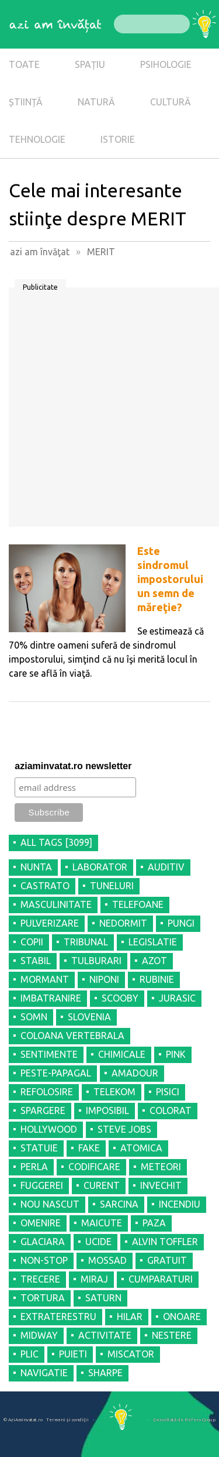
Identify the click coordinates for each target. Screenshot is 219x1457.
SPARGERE (42, 1110)
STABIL (35, 960)
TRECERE (40, 1279)
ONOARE (182, 1316)
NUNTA (36, 867)
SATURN (103, 1298)
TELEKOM (114, 1091)
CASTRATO (44, 885)
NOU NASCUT (49, 1204)
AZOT (154, 960)
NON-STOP (44, 1260)
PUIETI (73, 1354)
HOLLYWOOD (48, 1129)
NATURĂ (96, 102)
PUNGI (181, 923)
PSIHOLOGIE (166, 64)
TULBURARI (96, 960)
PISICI (167, 1091)
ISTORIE (117, 139)
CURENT (102, 1185)
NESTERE (172, 1335)
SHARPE (105, 1372)
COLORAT (171, 1110)
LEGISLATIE (152, 942)
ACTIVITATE (104, 1335)
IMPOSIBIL (107, 1110)
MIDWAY (39, 1335)
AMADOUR (135, 1073)
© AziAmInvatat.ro (23, 1419)
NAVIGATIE (44, 1372)
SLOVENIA (89, 1017)
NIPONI (104, 979)
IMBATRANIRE (50, 998)
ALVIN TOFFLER (165, 1241)
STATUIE (39, 1148)
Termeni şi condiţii (67, 1419)
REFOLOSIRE (46, 1091)
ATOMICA (141, 1148)
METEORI (161, 1166)
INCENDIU (179, 1204)
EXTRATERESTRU (58, 1316)
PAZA (154, 1223)
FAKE (89, 1148)
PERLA (34, 1166)
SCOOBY (120, 998)
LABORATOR (99, 867)
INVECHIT (161, 1185)
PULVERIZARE (49, 923)
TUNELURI (112, 885)
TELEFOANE (138, 904)
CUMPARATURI (160, 1279)
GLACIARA (42, 1241)
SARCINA (119, 1204)
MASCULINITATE (56, 904)
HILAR (129, 1316)
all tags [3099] (56, 842)
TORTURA (42, 1298)
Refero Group (200, 1419)
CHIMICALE (121, 1054)
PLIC (29, 1354)
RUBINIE (157, 979)
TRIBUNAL (86, 942)
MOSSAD (107, 1260)
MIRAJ (94, 1279)
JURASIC (177, 998)
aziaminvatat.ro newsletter (73, 766)
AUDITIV (166, 867)
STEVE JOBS (124, 1129)
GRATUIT (167, 1260)
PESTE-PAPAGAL (55, 1073)
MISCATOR (130, 1354)
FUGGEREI (41, 1185)
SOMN (33, 1017)
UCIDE (98, 1241)
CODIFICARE (94, 1166)
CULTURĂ (170, 102)
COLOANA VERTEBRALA (72, 1035)
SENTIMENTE (49, 1054)
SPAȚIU (90, 64)
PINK (176, 1054)
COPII (31, 942)
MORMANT (44, 979)
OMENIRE (40, 1223)
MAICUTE (101, 1223)
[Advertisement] (109, 411)
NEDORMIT (123, 923)
